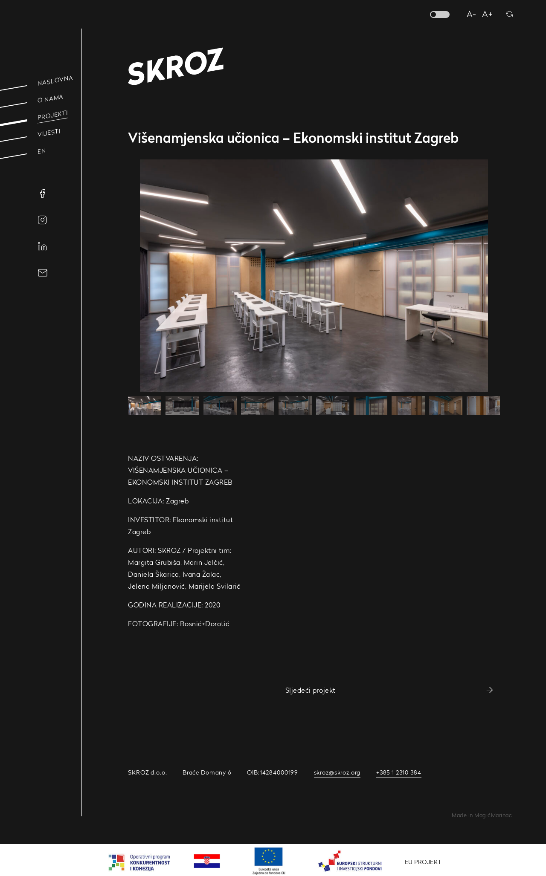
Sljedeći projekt (310, 690)
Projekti (53, 115)
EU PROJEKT (423, 861)
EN (42, 151)
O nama (51, 98)
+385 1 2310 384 (398, 772)
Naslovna (55, 80)
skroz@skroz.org (337, 772)
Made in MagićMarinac (482, 815)
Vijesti (49, 133)
